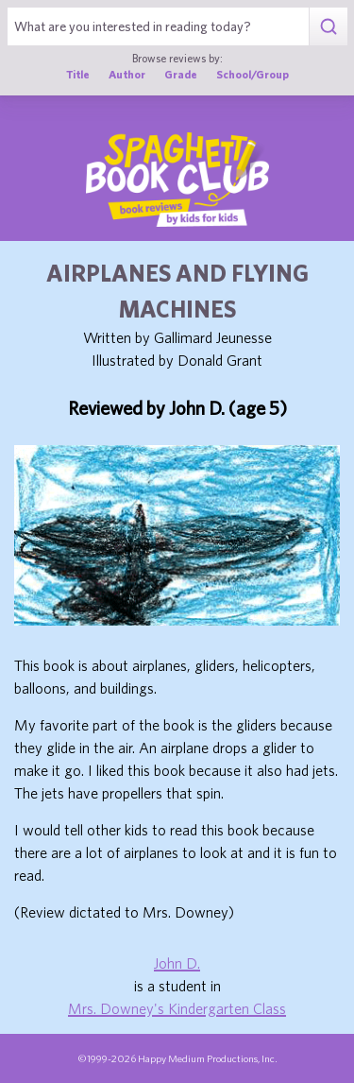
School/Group (252, 74)
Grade (180, 74)
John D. (177, 962)
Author (127, 74)
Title (78, 74)
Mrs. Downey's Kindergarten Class (177, 1008)
